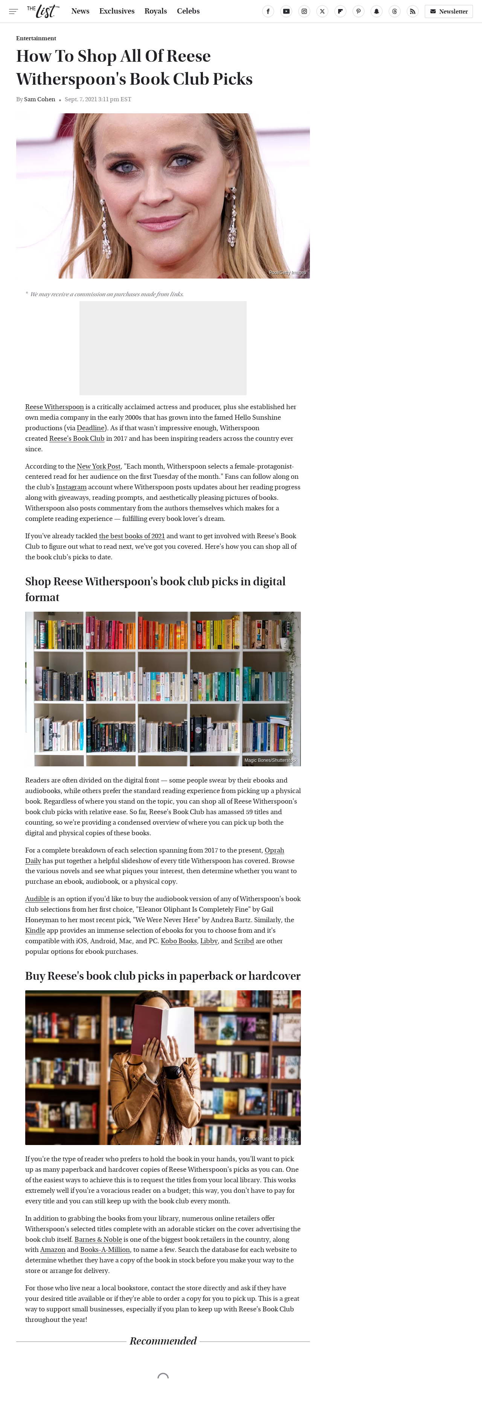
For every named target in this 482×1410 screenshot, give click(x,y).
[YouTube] (286, 11)
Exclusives (117, 11)
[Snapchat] (377, 11)
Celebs (188, 11)
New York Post (98, 467)
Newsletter (449, 11)
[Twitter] (322, 11)
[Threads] (395, 11)
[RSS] (413, 11)
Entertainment (36, 38)
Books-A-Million (105, 1250)
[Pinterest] (358, 11)
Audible (37, 899)
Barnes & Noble (98, 1240)
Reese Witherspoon (54, 407)
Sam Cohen (39, 99)
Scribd (244, 941)
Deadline (90, 428)
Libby (209, 941)
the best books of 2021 (132, 536)
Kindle (35, 931)
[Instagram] (304, 11)
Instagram (71, 487)
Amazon (53, 1250)
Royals (156, 11)
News (81, 11)
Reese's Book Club (77, 439)
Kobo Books (179, 941)
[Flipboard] (340, 11)
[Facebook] (268, 11)
